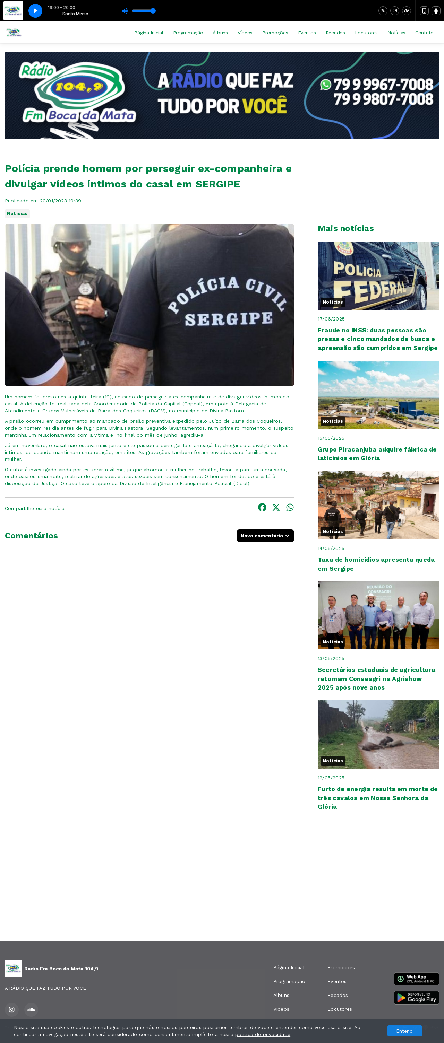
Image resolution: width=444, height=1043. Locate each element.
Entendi (405, 1031)
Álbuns (220, 32)
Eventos (307, 32)
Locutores (366, 32)
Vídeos (245, 32)
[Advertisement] (222, 881)
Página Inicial (148, 32)
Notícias (396, 32)
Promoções (275, 32)
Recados (335, 32)
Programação (188, 32)
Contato (424, 32)
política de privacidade (262, 1034)
